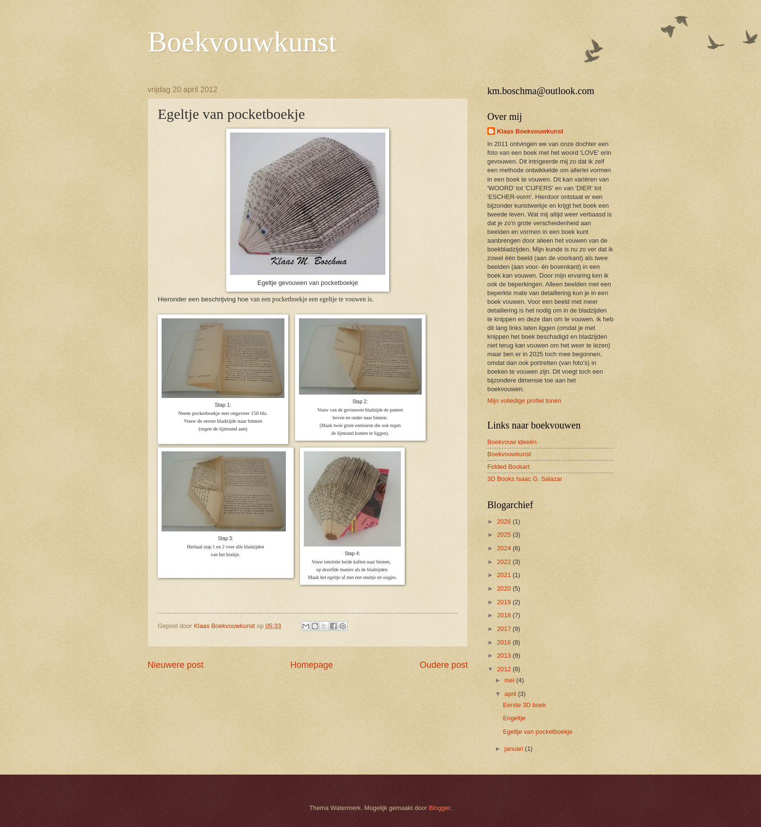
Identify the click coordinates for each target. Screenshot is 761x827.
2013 (505, 655)
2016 (505, 642)
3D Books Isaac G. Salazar (524, 478)
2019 (505, 602)
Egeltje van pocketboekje (537, 731)
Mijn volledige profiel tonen (524, 400)
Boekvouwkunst (242, 42)
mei (510, 680)
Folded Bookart (508, 466)
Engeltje (514, 718)
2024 (505, 548)
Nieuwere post (175, 665)
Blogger (439, 807)
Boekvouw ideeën (512, 442)
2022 (505, 561)
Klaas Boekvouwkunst (530, 131)
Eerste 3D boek (524, 705)
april (511, 693)
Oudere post (444, 665)
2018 (505, 615)
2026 (505, 521)
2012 (505, 669)
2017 (505, 628)
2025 (505, 534)
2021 (505, 575)
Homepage (311, 665)
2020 (505, 588)
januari (514, 748)
